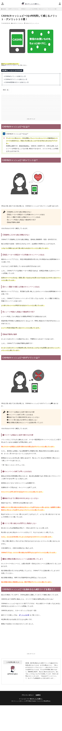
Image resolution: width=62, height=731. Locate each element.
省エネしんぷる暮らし (36, 699)
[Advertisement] (31, 106)
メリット (37, 23)
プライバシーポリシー (12, 65)
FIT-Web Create (31, 701)
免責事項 (38, 695)
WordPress (47, 701)
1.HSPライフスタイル (13, 9)
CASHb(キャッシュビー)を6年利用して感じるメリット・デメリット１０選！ (39, 9)
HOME (4, 9)
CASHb (27, 23)
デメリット (31, 23)
